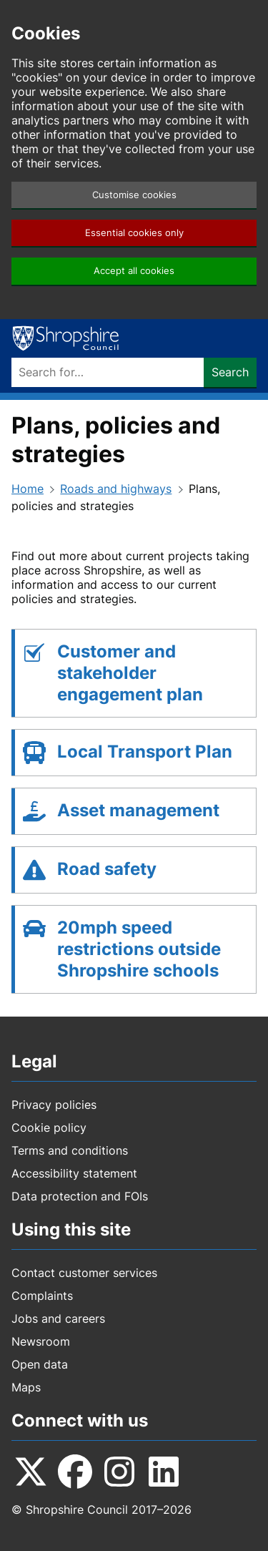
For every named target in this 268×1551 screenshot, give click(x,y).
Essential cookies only (134, 232)
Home (27, 488)
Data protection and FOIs (79, 1196)
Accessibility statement (74, 1173)
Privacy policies (53, 1104)
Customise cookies (134, 195)
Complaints (42, 1295)
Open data (39, 1364)
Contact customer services (84, 1273)
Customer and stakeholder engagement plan (130, 673)
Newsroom (40, 1341)
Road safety (107, 868)
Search (230, 372)
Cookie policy (48, 1127)
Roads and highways (116, 488)
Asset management (138, 810)
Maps (26, 1387)
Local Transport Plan (144, 751)
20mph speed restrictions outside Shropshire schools (139, 949)
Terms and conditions (69, 1150)
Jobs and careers (58, 1318)
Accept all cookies (134, 270)
